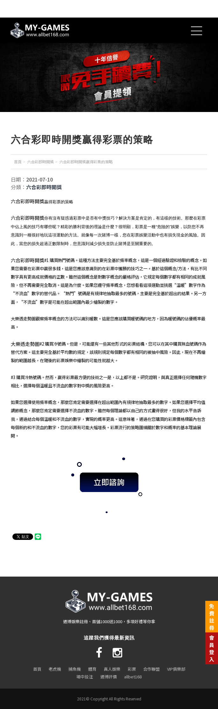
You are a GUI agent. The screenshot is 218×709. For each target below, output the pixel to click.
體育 (92, 669)
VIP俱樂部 (176, 669)
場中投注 (84, 677)
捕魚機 (74, 669)
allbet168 (133, 677)
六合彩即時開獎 (40, 161)
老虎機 (55, 669)
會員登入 (211, 648)
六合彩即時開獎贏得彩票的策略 (86, 161)
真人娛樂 (112, 669)
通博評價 (108, 677)
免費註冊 (211, 616)
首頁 (18, 161)
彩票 (132, 669)
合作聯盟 (151, 669)
